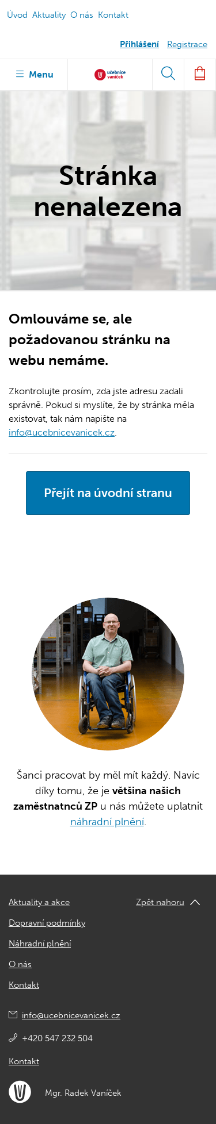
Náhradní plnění (40, 943)
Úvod (17, 15)
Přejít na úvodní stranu (108, 493)
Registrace (187, 44)
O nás (81, 15)
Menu (34, 73)
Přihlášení (139, 44)
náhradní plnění (107, 821)
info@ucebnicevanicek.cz (62, 432)
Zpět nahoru (160, 902)
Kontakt (113, 15)
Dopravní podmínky (47, 923)
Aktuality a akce (39, 902)
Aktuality (49, 15)
